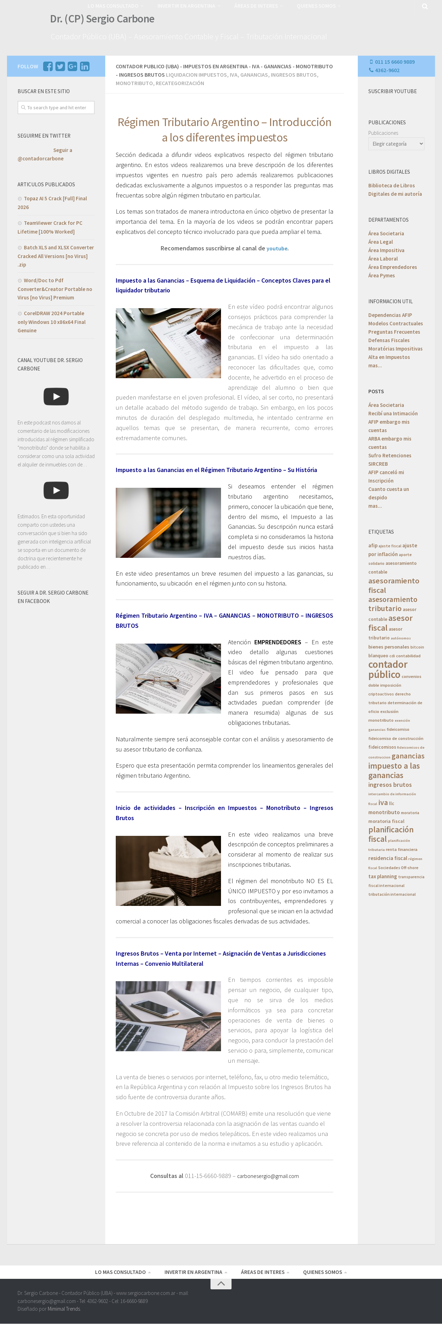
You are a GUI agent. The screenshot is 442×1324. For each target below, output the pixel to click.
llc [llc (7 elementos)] (391, 802)
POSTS (376, 390)
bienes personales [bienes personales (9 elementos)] (388, 645)
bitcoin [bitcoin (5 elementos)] (417, 645)
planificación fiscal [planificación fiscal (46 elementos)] (391, 833)
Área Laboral (383, 257)
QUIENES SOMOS (308, 5)
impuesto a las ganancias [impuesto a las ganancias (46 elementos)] (394, 769)
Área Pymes (381, 274)
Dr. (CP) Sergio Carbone (99, 20)
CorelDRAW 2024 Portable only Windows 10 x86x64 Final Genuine (52, 320)
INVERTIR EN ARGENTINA (182, 5)
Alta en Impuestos (389, 355)
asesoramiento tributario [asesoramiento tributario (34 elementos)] (392, 602)
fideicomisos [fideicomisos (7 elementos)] (382, 746)
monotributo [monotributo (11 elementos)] (384, 810)
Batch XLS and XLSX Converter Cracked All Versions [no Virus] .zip (56, 254)
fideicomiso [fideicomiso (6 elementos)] (398, 727)
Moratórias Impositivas (395, 347)
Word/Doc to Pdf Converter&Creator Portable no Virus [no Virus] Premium (55, 287)
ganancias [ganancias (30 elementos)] (407, 754)
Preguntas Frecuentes (394, 330)
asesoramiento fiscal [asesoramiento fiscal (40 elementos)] (394, 584)
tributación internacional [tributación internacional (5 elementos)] (392, 892)
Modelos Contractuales (395, 322)
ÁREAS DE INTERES (249, 5)
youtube (277, 247)
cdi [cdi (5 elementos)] (392, 654)
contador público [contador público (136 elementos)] (388, 667)
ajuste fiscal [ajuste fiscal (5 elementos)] (390, 544)
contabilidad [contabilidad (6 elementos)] (408, 654)
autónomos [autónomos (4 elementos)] (401, 637)
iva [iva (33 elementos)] (383, 801)
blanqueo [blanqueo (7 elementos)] (378, 654)
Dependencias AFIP (390, 313)
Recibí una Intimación (393, 412)
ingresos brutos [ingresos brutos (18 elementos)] (390, 783)
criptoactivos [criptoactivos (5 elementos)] (381, 692)
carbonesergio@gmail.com (268, 1174)
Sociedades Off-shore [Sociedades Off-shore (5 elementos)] (398, 866)
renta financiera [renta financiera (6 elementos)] (401, 848)
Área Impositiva (386, 248)
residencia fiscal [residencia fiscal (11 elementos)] (387, 856)
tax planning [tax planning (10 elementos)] (382, 875)
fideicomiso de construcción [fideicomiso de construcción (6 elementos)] (395, 737)
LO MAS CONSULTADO (112, 5)
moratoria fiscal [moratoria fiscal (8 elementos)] (386, 820)
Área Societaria (386, 232)
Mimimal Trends (64, 1309)
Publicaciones (383, 131)
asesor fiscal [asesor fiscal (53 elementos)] (390, 621)
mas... (375, 364)
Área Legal (380, 240)
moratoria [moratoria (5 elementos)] (410, 811)
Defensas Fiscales (389, 338)
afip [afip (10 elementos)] (372, 544)
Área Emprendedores (392, 265)
